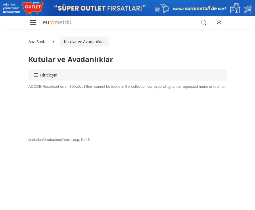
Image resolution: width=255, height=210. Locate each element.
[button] (203, 22)
